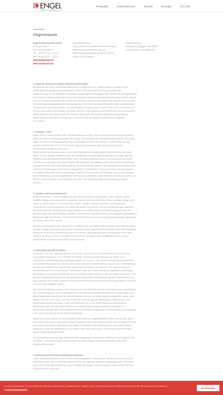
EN (188, 5)
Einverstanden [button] (208, 388)
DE (182, 5)
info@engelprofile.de (43, 60)
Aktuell (148, 5)
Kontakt (166, 5)
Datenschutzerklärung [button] (16, 389)
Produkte (102, 5)
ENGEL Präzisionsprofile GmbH (47, 6)
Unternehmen (126, 5)
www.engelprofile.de (43, 63)
